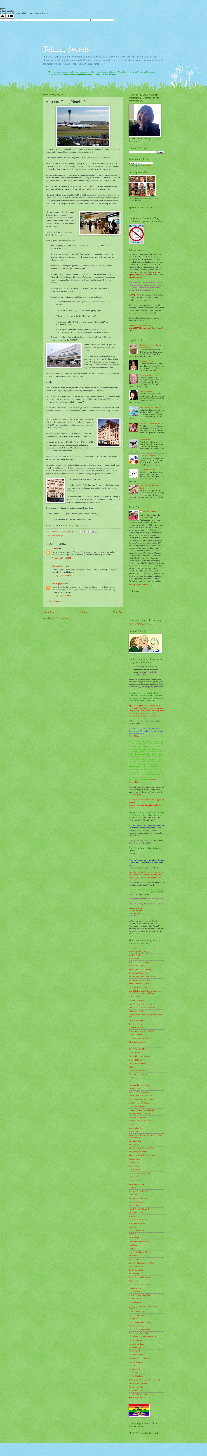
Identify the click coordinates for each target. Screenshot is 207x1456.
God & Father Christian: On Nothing (142, 1099)
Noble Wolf (133, 1227)
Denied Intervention (136, 1020)
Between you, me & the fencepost (141, 969)
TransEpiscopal (134, 1369)
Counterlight (136, 795)
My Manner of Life (136, 1213)
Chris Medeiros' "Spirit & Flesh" (140, 1004)
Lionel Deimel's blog (136, 1184)
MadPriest (132, 807)
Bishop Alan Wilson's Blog (138, 973)
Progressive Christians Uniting (140, 1252)
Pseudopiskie (133, 1256)
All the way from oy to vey (138, 952)
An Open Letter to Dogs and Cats (152, 424)
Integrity (132, 1124)
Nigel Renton (133, 1216)
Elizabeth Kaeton (58, 566)
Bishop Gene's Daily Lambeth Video (142, 977)
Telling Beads (134, 1319)
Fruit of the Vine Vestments (139, 1092)
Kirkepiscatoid (134, 1162)
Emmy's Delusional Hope (138, 1049)
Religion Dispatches (136, 1266)
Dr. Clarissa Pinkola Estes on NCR (141, 1031)
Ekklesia (132, 1046)
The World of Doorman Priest (139, 1358)
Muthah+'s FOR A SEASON (139, 1209)
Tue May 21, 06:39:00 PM (61, 576)
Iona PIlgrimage (57, 536)
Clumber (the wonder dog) (138, 1011)
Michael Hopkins (135, 1205)
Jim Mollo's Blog (135, 1141)
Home (83, 612)
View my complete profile (138, 585)
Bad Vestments (134, 959)
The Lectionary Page (136, 1344)
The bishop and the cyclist (149, 375)
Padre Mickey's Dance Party (139, 1241)
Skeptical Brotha (135, 1288)
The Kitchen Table (135, 1340)
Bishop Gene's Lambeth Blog (139, 980)
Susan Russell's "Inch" (137, 1312)
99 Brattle (132, 948)
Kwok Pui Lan (134, 1166)
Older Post (117, 612)
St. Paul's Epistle (135, 1299)
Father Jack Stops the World (139, 1071)
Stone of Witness (135, 1302)
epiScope (132, 1067)
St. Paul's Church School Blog (140, 1295)
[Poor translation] (9, 16)
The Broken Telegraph (137, 1326)
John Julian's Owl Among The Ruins (142, 1148)
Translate (144, 166)
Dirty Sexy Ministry (136, 1024)
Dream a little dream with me (150, 407)
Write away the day (136, 1398)
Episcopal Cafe (134, 1053)
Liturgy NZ (133, 1188)
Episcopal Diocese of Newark (139, 1056)
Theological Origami (147, 456)
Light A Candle (134, 1180)
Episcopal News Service (137, 1063)
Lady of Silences (135, 1170)
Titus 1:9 (132, 1365)
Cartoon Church (134, 997)
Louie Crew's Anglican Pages (139, 1191)
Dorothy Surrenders (136, 1028)
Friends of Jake (134, 1089)
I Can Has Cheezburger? (137, 1106)
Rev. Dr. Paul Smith (136, 1270)
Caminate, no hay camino (138, 987)
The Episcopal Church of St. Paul (141, 1333)
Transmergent (134, 1373)
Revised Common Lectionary (139, 1277)
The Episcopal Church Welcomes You (142, 1337)
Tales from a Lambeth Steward (140, 1315)
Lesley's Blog (133, 1177)
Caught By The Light (136, 1000)
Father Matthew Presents (138, 1074)
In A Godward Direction (137, 1117)
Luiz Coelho (133, 1195)
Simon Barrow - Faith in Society (140, 1284)
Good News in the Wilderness (139, 1103)
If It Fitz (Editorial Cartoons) (139, 1114)
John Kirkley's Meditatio (138, 1152)
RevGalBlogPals (135, 1274)
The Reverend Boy (135, 1351)
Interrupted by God (136, 1128)
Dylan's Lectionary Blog (137, 1035)
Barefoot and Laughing (137, 966)
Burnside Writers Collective (139, 984)
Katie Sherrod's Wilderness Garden (141, 1155)
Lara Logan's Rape (146, 361)
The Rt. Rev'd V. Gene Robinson (140, 624)
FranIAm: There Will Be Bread (140, 1085)
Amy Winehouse (146, 391)
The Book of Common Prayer (139, 1322)
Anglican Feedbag (135, 955)
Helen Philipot (134, 736)
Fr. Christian (133, 1078)
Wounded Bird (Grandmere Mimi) (141, 1394)
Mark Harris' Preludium (137, 1202)
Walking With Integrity (137, 1376)
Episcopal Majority (136, 1060)
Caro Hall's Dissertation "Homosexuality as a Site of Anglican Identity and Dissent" (145, 992)
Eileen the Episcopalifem (138, 1042)
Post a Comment (55, 601)
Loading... (132, 212)
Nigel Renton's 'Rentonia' (138, 1220)
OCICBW (132, 1234)
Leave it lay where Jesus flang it (140, 1173)
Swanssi (54, 549)
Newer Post (49, 612)
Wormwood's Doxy (136, 1391)
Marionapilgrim (57, 584)
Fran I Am (132, 1081)
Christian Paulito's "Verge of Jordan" (142, 1007)
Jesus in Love (133, 1132)
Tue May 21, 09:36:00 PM (61, 596)
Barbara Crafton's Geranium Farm (141, 962)
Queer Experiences (135, 1259)
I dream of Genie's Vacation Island (141, 1110)
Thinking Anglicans (136, 1362)
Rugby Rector (134, 1281)
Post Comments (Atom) (61, 618)
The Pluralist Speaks (136, 1348)
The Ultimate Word (136, 1355)
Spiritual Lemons (135, 1292)
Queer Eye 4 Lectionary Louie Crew (142, 1263)
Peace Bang (133, 1245)
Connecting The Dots (147, 470)
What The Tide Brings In (138, 1383)
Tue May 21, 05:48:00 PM (61, 558)
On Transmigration (135, 1238)
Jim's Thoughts (134, 1145)
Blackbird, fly (145, 440)
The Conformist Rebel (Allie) (139, 1330)
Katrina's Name (134, 1159)
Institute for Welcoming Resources (141, 1121)
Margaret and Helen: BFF (138, 1198)
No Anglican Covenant (137, 1223)
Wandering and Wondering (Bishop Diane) (144, 1380)
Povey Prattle (133, 1249)
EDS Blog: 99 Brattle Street (139, 1038)
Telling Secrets (66, 49)
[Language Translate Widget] (141, 163)
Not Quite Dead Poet (136, 1231)
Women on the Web (136, 1387)
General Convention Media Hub (140, 1096)
